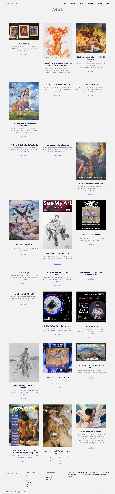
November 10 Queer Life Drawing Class (91, 274)
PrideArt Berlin (91, 326)
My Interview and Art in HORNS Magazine (91, 58)
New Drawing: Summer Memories (23, 387)
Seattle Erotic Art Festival (57, 253)
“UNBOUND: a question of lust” (57, 326)
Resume (72, 3)
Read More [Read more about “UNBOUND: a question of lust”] (57, 334)
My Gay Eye (24, 273)
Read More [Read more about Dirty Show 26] (24, 54)
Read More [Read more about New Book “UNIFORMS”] (24, 304)
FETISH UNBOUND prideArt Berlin (24, 145)
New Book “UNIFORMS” (24, 294)
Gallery (81, 3)
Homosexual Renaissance (57, 145)
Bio (65, 3)
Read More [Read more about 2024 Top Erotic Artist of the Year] (91, 378)
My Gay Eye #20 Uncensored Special (57, 452)
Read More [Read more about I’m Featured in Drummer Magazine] (24, 136)
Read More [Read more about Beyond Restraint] (24, 254)
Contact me (71, 472)
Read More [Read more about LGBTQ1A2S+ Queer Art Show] (57, 95)
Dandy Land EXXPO (91, 234)
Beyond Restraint (24, 244)
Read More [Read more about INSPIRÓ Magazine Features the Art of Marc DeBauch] (57, 76)
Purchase (90, 3)
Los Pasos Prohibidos (91, 85)
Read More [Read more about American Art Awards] (91, 448)
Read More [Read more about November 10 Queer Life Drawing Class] (91, 279)
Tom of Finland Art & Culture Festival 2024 (57, 274)
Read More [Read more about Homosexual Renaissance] (57, 155)
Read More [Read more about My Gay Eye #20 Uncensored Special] (57, 463)
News (107, 3)
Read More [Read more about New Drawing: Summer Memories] (24, 398)
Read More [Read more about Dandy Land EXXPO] (91, 244)
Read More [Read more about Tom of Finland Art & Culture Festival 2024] (57, 285)
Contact (99, 3)
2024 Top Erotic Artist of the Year (91, 366)
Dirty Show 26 (24, 44)
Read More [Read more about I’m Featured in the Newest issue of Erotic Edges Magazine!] (24, 461)
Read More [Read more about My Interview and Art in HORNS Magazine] (91, 71)
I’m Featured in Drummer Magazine (24, 125)
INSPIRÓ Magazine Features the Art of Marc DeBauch (57, 64)
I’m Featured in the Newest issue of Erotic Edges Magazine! (24, 451)
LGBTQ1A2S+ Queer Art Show (57, 85)
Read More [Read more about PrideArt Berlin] (91, 337)
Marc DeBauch (11, 4)
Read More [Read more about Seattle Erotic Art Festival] (57, 264)
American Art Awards (91, 432)
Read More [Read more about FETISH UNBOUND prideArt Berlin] (24, 155)
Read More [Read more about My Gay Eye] (24, 283)
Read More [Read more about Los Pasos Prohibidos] (91, 95)
